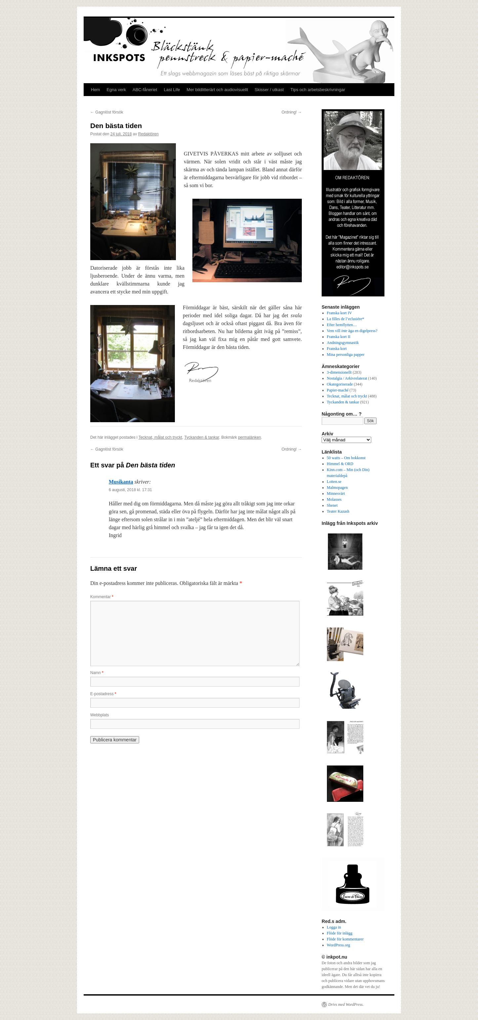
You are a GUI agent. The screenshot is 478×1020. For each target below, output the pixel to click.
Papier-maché (338, 390)
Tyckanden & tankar (201, 437)
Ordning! (292, 112)
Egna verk (116, 89)
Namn (96, 672)
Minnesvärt (336, 493)
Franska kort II (338, 336)
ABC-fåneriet (145, 89)
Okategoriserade (340, 384)
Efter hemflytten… (342, 325)
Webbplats (99, 715)
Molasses (334, 499)
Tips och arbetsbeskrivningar (317, 89)
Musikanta (121, 482)
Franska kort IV (339, 313)
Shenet (332, 505)
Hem (95, 89)
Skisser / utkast (269, 89)
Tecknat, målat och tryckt (160, 437)
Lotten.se (334, 481)
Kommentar (101, 597)
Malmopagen (337, 487)
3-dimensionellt (339, 372)
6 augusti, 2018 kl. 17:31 (130, 490)
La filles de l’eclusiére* (345, 319)
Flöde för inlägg (339, 933)
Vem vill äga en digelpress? (352, 330)
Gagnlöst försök (106, 112)
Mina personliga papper (346, 354)
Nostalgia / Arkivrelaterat (347, 378)
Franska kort (337, 348)
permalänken (249, 437)
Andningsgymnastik (343, 342)
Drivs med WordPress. (346, 1004)
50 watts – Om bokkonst (346, 458)
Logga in (334, 927)
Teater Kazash (338, 511)
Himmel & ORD (340, 463)
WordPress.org (338, 945)
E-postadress (103, 694)
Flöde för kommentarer (345, 939)
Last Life (172, 89)
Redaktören (148, 134)
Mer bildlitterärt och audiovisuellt (217, 89)
